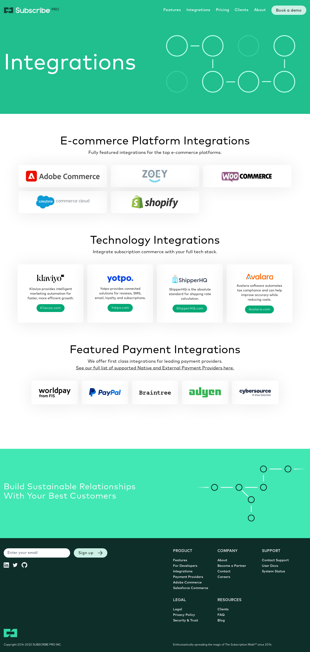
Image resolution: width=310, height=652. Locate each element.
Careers (223, 577)
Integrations (198, 10)
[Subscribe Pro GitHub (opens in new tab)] (26, 565)
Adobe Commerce (187, 582)
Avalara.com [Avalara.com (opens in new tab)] (259, 309)
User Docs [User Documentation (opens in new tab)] (270, 566)
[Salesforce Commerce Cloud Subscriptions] (62, 202)
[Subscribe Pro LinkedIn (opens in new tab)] (8, 565)
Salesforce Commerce (190, 588)
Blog (221, 620)
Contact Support (275, 560)
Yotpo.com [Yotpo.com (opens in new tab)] (120, 308)
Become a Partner (231, 566)
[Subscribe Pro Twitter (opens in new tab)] (17, 565)
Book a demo (289, 10)
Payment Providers (188, 577)
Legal (177, 609)
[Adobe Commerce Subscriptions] (63, 176)
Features (172, 10)
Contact (223, 571)
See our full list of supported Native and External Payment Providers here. (155, 368)
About (260, 10)
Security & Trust (185, 620)
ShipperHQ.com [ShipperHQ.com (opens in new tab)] (189, 308)
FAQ (221, 615)
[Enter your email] (37, 553)
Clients (241, 10)
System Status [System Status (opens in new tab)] (273, 571)
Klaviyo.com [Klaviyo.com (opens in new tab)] (50, 308)
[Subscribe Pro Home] (31, 10)
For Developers (185, 566)
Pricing (222, 10)
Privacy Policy (184, 615)
